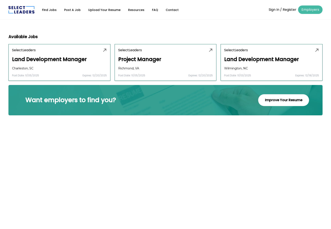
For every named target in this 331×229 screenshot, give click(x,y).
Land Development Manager (49, 59)
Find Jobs (49, 10)
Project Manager (139, 59)
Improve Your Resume (283, 100)
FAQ (155, 10)
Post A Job (72, 10)
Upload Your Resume (104, 10)
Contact (172, 10)
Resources (136, 10)
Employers (310, 9)
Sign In (274, 9)
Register (289, 9)
